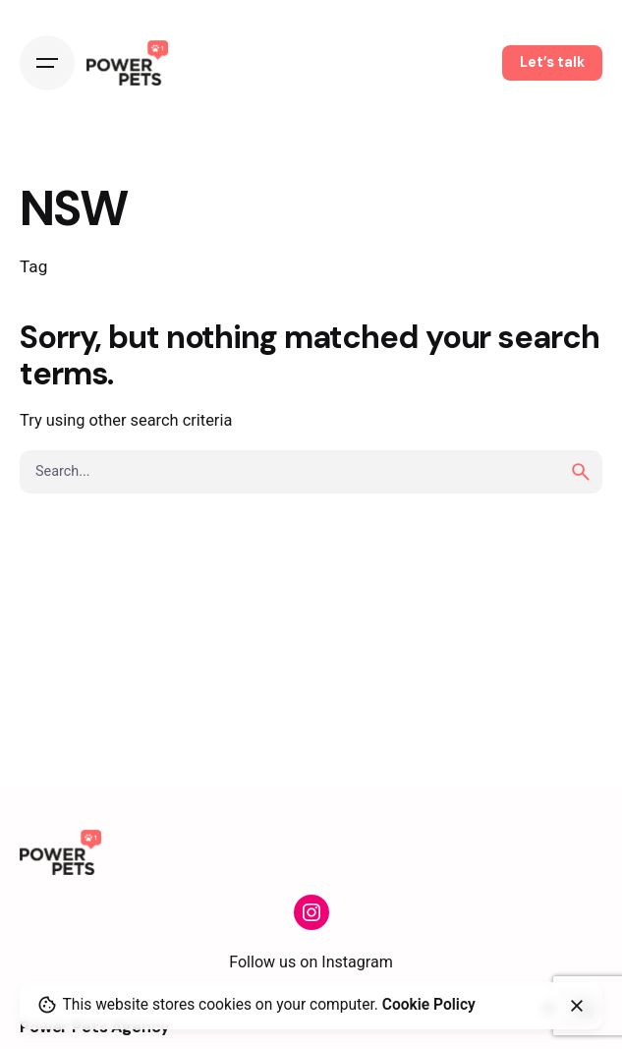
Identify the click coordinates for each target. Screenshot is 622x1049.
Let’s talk (552, 62)
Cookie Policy (429, 1005)
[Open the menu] (47, 62)
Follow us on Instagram (311, 962)
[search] (580, 472)
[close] (576, 1005)
